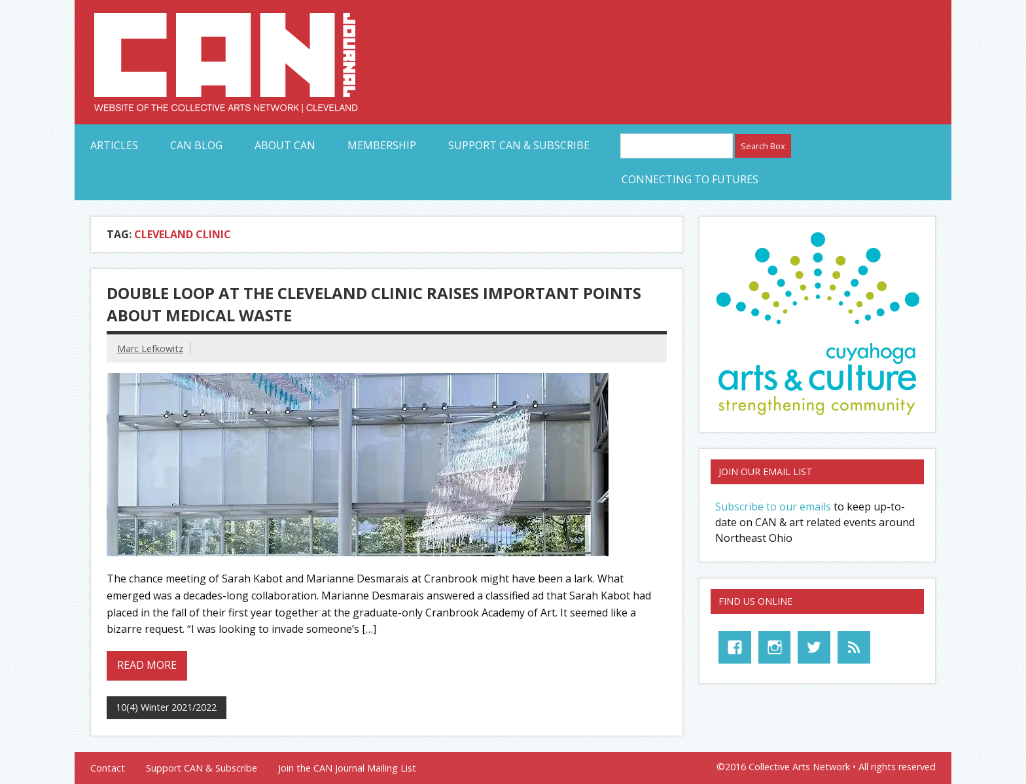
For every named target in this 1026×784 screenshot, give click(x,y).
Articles (114, 145)
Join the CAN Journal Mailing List (347, 768)
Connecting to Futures (690, 179)
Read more (147, 665)
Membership (381, 145)
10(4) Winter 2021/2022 (166, 707)
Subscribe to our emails (773, 506)
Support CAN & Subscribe (519, 145)
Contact (107, 768)
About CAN (285, 145)
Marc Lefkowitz (150, 348)
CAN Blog (196, 145)
